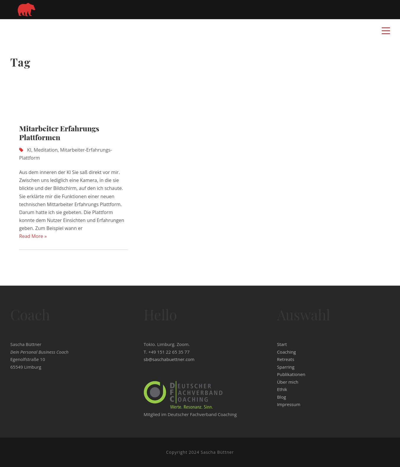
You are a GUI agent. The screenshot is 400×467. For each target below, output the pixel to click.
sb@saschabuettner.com (169, 359)
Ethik (282, 389)
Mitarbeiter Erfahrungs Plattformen (59, 132)
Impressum (288, 404)
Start (282, 344)
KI (29, 150)
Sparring (285, 367)
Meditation (46, 150)
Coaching (286, 352)
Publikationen (291, 374)
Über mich (288, 382)
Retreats (285, 359)
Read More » (33, 236)
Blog (281, 397)
